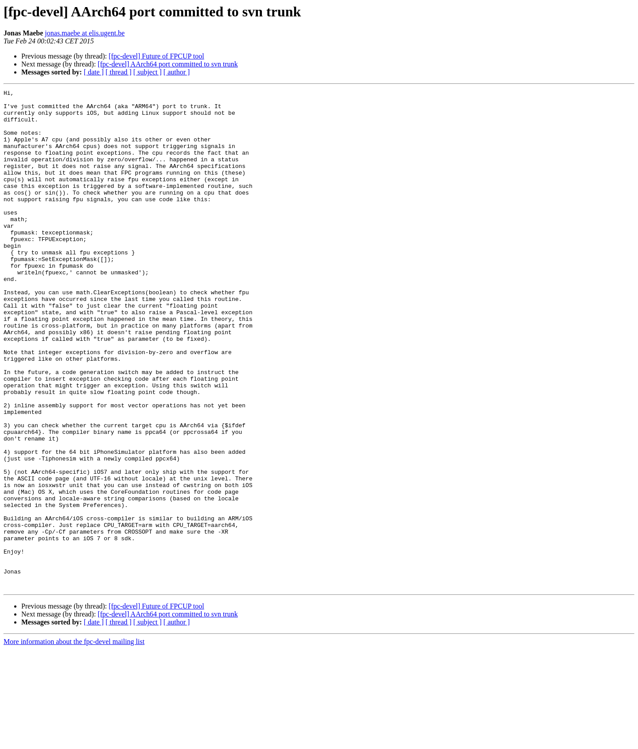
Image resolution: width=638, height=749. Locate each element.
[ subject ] (147, 72)
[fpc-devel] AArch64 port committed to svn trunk (167, 64)
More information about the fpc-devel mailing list (74, 741)
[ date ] (94, 72)
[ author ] (176, 72)
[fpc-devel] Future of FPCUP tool (156, 56)
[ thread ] (118, 72)
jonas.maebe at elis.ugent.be (84, 33)
